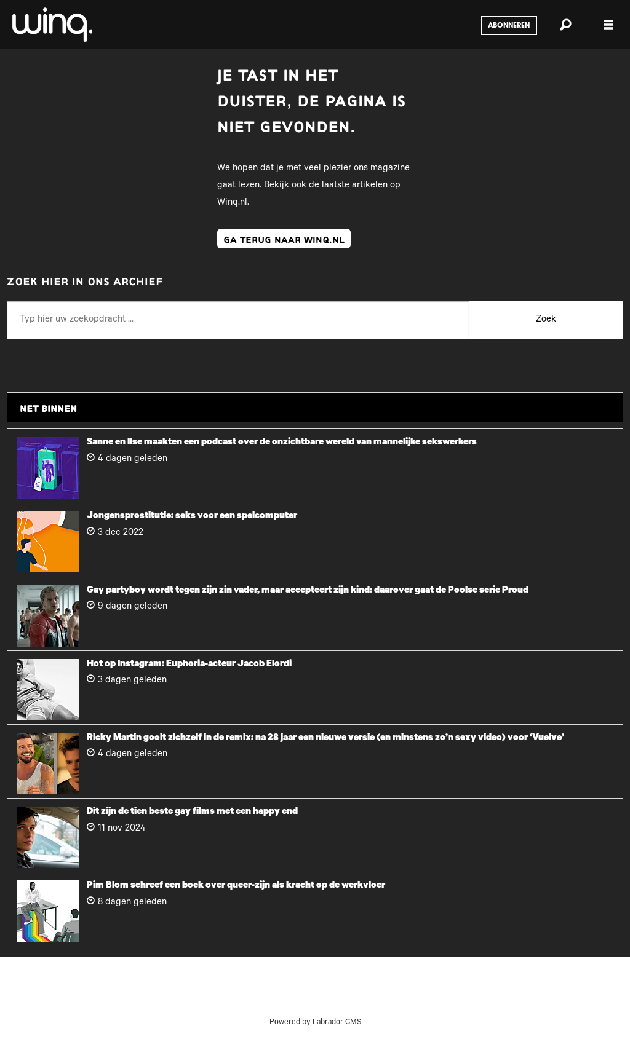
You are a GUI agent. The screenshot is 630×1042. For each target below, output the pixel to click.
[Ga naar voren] (51, 24)
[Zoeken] (565, 24)
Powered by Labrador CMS (315, 1023)
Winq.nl (232, 203)
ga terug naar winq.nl (284, 238)
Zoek (546, 320)
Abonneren (509, 26)
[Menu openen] (608, 25)
